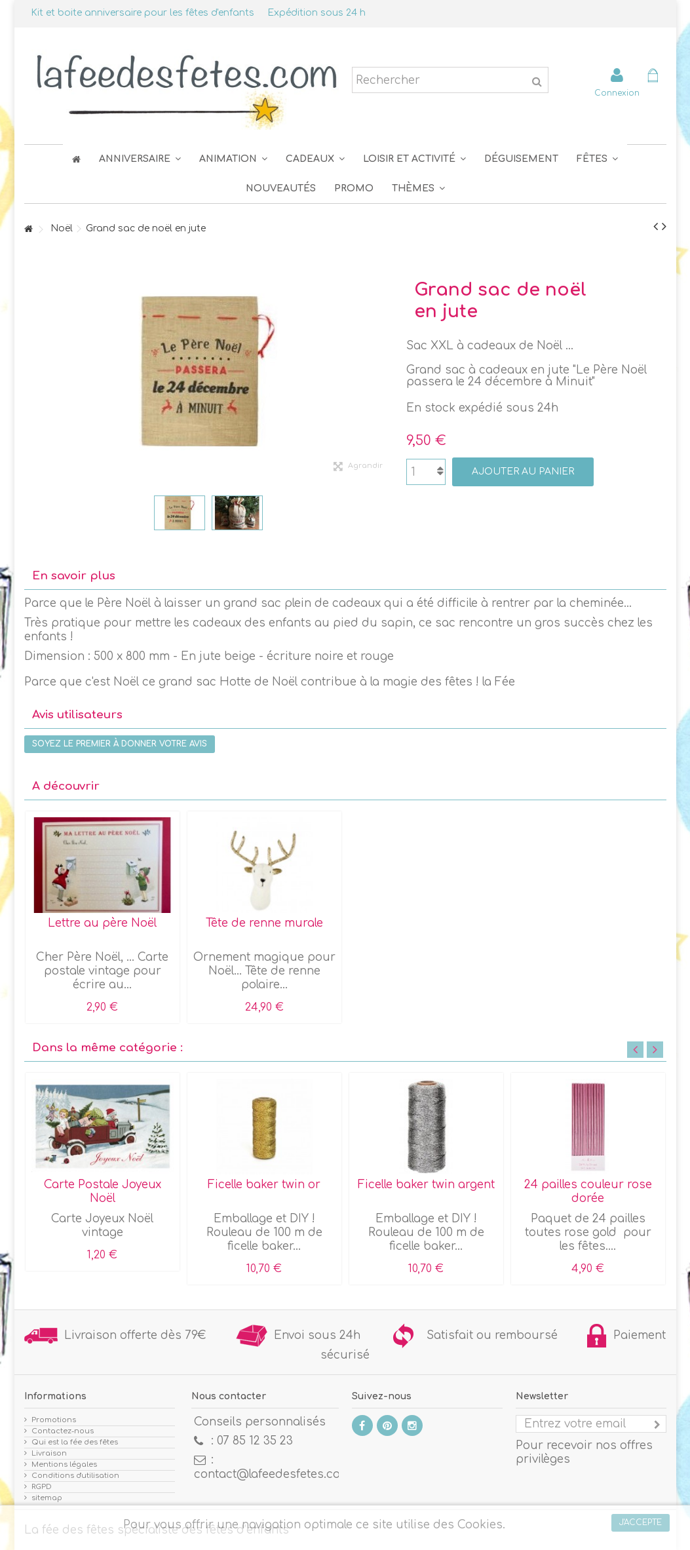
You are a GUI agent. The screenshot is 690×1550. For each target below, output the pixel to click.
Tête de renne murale (264, 923)
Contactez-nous (62, 1431)
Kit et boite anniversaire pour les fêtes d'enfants (142, 13)
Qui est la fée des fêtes (74, 1442)
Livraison (49, 1453)
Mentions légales (64, 1464)
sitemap (46, 1498)
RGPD (41, 1486)
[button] (597, 159)
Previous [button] (635, 1049)
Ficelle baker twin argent (426, 1184)
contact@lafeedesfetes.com (272, 1474)
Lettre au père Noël (102, 923)
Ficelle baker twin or (264, 1184)
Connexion (617, 92)
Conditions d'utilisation (75, 1475)
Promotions (53, 1420)
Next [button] (655, 1049)
